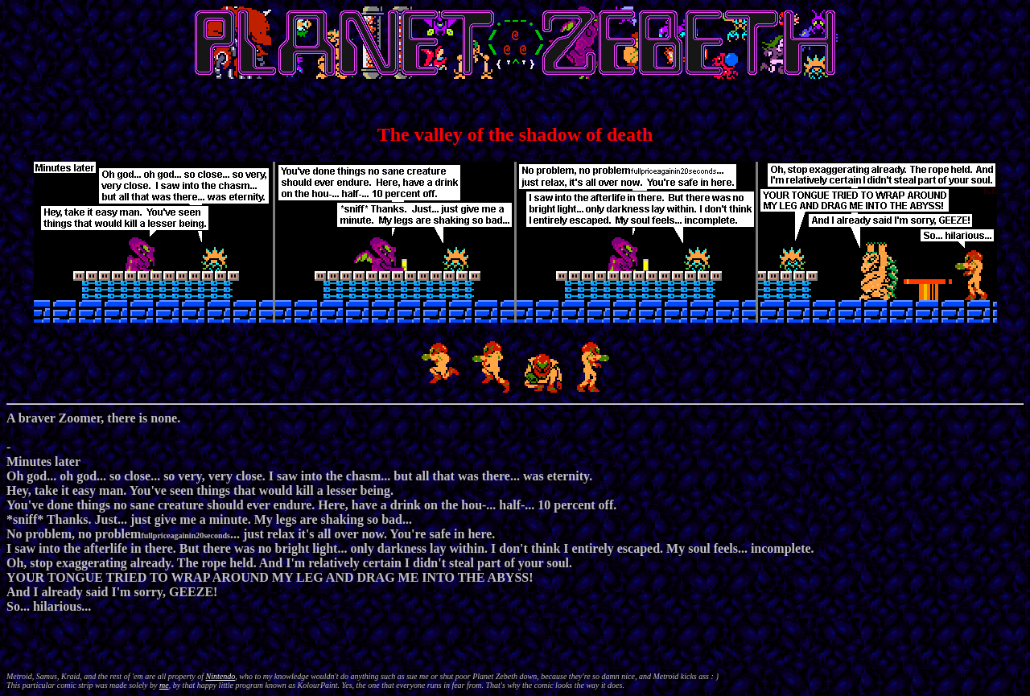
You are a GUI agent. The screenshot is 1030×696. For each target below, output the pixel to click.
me (164, 685)
